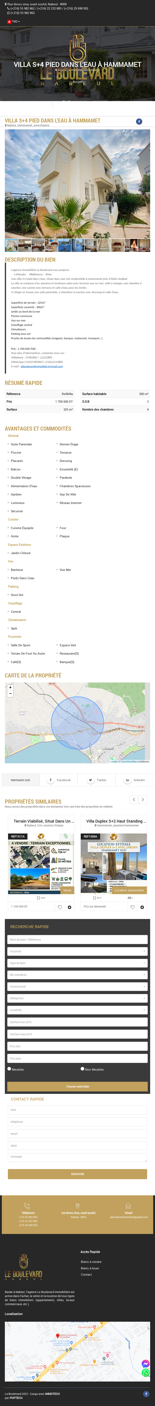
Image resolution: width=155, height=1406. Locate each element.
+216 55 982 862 (28, 1217)
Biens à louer (90, 1268)
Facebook (59, 780)
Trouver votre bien (77, 1086)
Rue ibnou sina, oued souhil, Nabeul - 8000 (37, 4)
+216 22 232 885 (28, 1221)
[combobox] (13, 21)
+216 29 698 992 (28, 1225)
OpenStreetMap (129, 761)
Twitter (96, 780)
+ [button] (10, 688)
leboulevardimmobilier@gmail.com (81, 105)
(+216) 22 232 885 (49, 8)
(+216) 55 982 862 (22, 8)
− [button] (10, 694)
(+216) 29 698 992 (76, 8)
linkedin (134, 780)
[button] (77, 184)
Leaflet (114, 761)
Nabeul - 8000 (78, 1217)
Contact (86, 1274)
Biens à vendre (91, 1262)
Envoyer (77, 1174)
